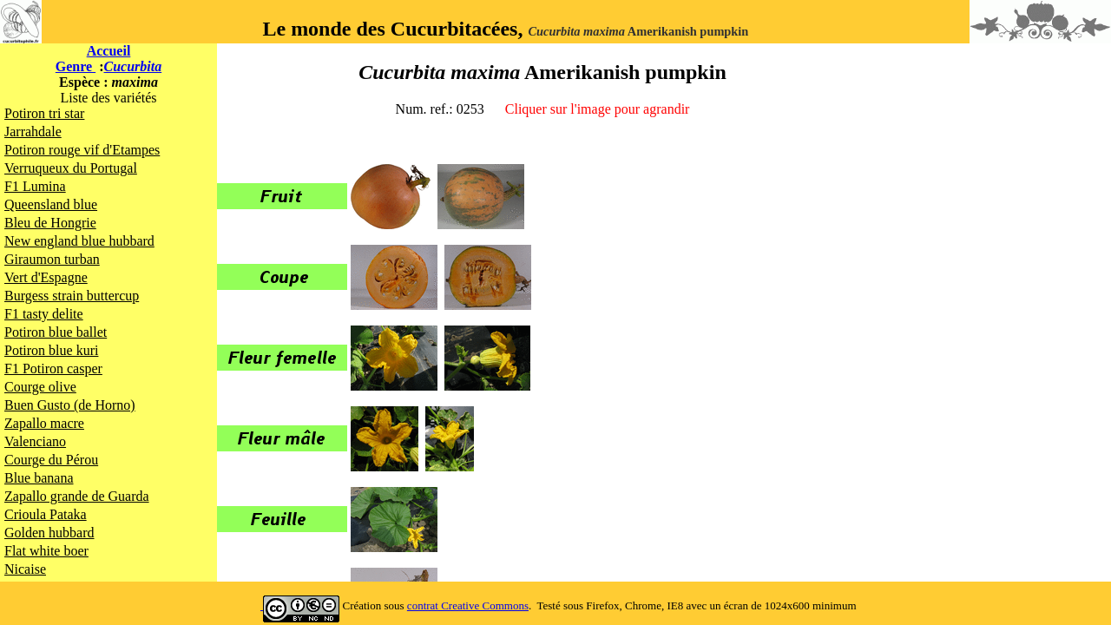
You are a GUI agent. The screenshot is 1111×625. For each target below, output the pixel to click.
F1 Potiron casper (53, 368)
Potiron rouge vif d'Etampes (82, 149)
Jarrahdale (33, 131)
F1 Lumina (35, 186)
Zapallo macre (44, 423)
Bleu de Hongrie (50, 222)
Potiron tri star (44, 113)
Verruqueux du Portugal (70, 168)
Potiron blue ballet (55, 332)
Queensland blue (50, 204)
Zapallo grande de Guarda (76, 496)
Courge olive (40, 386)
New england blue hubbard (79, 241)
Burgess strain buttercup (71, 295)
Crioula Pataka (45, 514)
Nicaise (25, 569)
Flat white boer (46, 550)
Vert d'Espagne (46, 277)
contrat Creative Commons (468, 605)
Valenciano (35, 441)
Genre (75, 66)
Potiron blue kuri (51, 350)
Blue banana (39, 477)
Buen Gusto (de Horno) (69, 405)
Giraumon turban (52, 259)
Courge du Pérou (51, 459)
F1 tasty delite (43, 313)
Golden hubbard (49, 532)
